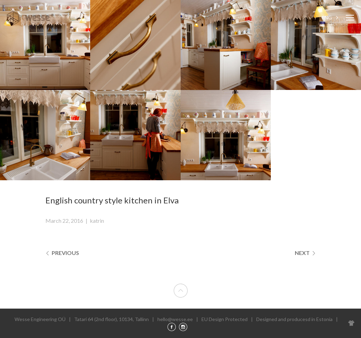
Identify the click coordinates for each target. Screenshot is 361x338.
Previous (62, 252)
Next (305, 252)
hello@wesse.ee (175, 319)
